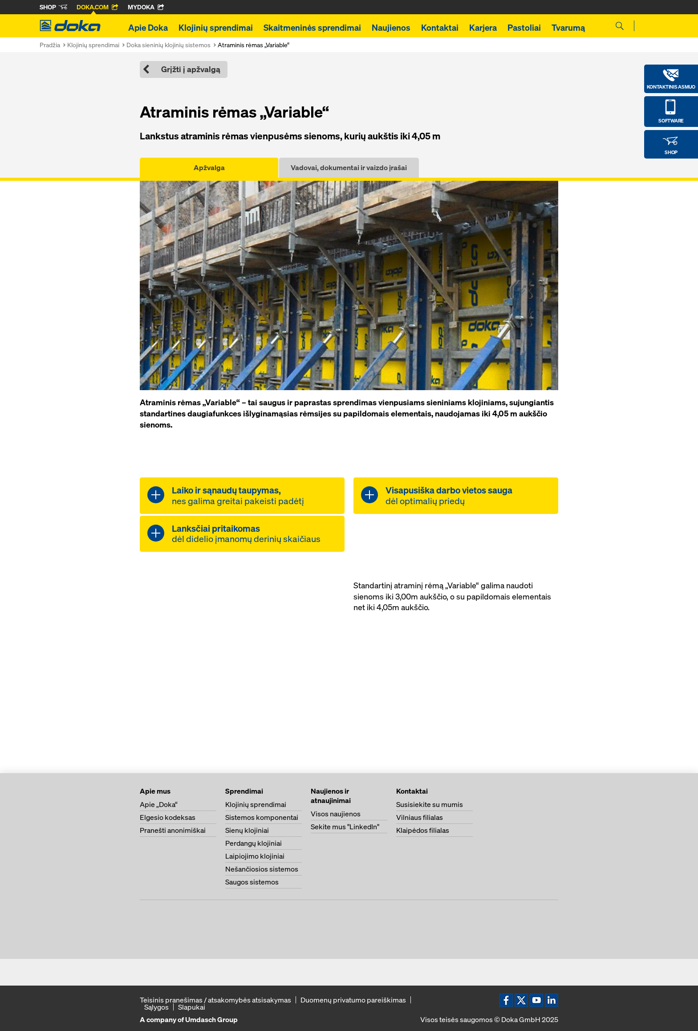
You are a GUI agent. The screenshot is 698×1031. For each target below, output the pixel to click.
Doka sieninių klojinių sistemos (168, 45)
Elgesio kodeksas (167, 817)
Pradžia (50, 45)
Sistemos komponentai (261, 817)
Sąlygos (156, 1007)
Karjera (483, 27)
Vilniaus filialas (419, 817)
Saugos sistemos (252, 882)
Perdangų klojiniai (253, 843)
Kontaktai (440, 27)
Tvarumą (568, 27)
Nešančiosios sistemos (261, 869)
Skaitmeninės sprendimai (312, 27)
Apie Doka (148, 27)
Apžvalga (209, 167)
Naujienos (391, 27)
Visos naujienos (336, 814)
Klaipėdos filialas (422, 830)
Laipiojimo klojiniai (254, 856)
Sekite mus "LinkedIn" (345, 826)
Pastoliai (524, 27)
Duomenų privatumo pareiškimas (353, 1000)
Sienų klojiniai (247, 830)
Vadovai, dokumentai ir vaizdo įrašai (349, 167)
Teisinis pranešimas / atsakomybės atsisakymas (215, 1000)
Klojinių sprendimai (216, 27)
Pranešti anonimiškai (173, 830)
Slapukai (191, 1007)
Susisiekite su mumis (429, 804)
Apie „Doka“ (159, 804)
